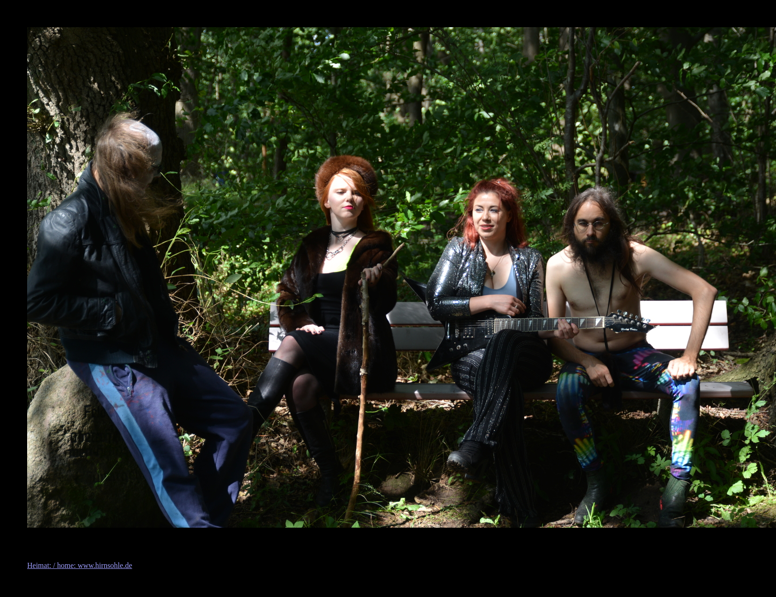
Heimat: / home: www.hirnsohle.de (79, 565)
